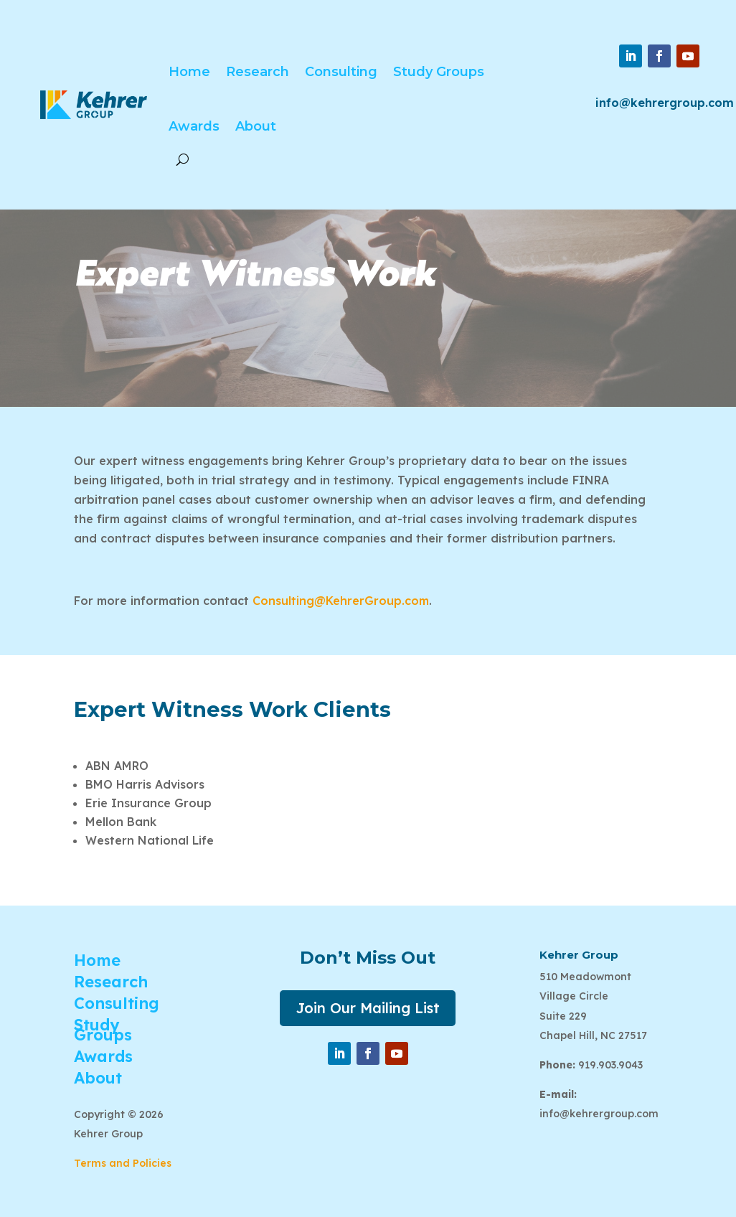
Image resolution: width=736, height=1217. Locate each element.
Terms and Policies (122, 1163)
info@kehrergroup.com (664, 102)
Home (189, 72)
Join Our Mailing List (368, 1008)
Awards (194, 126)
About (255, 126)
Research (257, 72)
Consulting (341, 72)
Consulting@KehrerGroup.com (341, 600)
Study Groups (438, 72)
